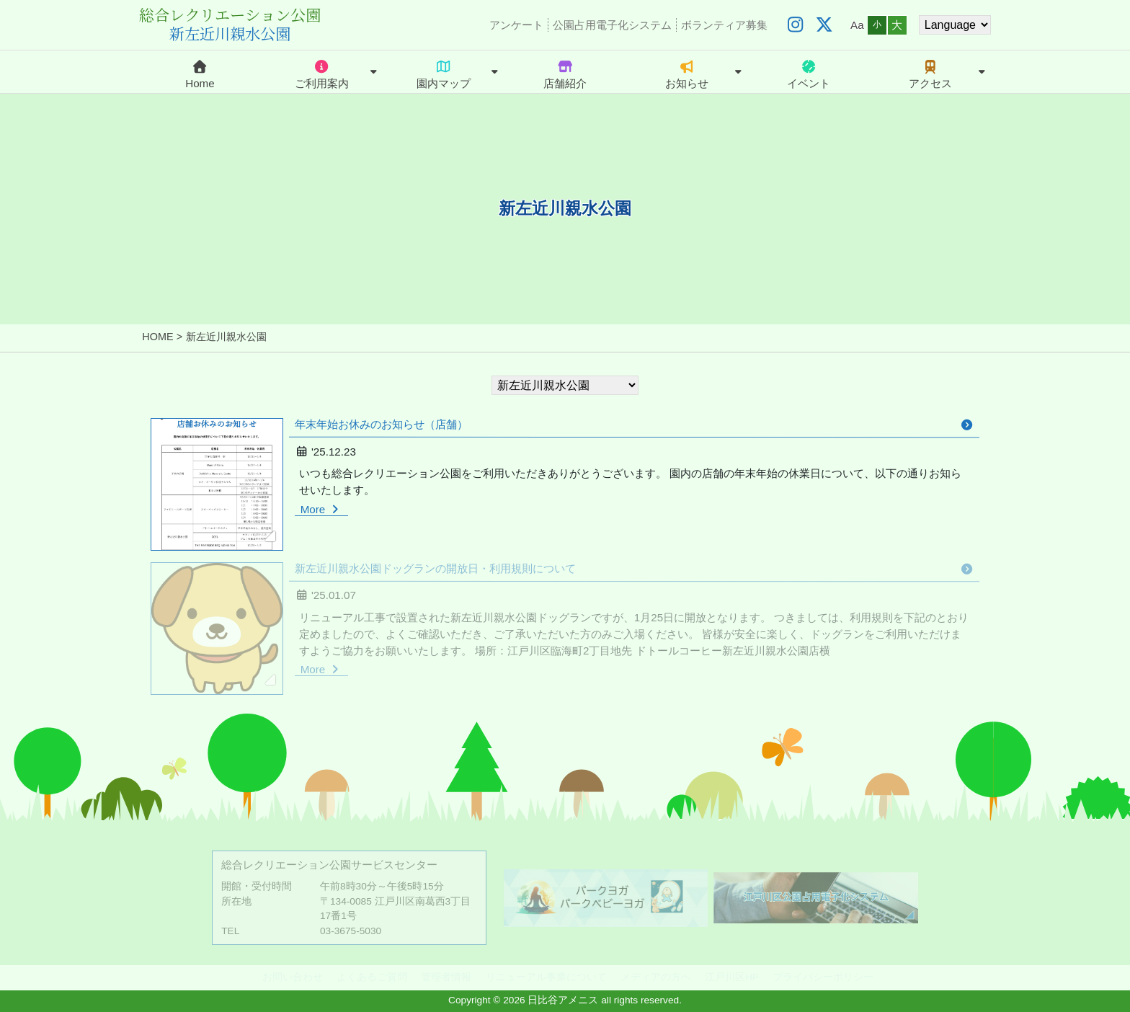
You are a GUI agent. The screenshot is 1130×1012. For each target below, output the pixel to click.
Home (200, 71)
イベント (808, 71)
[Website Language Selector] (955, 25)
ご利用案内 (322, 71)
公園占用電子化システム (612, 25)
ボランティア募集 (724, 25)
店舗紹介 (565, 71)
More (321, 509)
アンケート (516, 25)
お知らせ (686, 71)
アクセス (930, 71)
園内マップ (444, 71)
